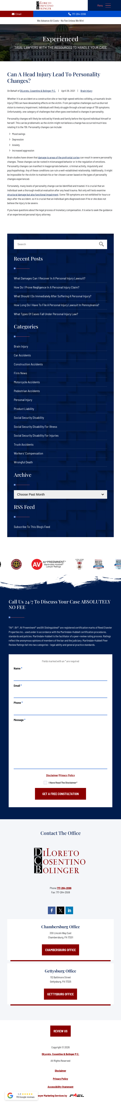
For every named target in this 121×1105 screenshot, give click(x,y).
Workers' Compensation (28, 453)
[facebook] (51, 910)
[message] (60, 745)
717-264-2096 (64, 888)
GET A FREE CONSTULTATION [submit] (60, 794)
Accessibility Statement (60, 1086)
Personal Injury (23, 400)
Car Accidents (22, 355)
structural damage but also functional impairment (32, 194)
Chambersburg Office (60, 926)
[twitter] (60, 910)
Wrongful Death (23, 462)
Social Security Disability (29, 417)
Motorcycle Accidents (27, 382)
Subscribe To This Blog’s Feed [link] (32, 527)
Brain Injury (86, 90)
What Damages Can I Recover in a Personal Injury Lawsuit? (49, 278)
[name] (60, 675)
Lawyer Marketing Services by (60, 1095)
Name (18, 668)
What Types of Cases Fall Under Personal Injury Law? (46, 314)
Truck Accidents (24, 444)
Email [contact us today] (17, 13)
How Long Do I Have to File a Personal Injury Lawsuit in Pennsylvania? (56, 305)
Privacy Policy (67, 775)
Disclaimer (52, 775)
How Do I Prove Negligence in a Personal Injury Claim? (46, 287)
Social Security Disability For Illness (35, 426)
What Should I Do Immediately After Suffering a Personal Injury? (52, 296)
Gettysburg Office (60, 970)
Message (19, 720)
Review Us (60, 1031)
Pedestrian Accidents (27, 391)
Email (18, 685)
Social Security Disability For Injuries (36, 435)
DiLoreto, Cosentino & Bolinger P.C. (38, 90)
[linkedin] (69, 910)
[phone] (60, 710)
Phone (18, 702)
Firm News (20, 373)
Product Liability (24, 409)
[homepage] (60, 861)
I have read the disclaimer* (63, 782)
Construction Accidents (28, 364)
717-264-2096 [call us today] (77, 13)
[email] (60, 692)
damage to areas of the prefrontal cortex (59, 157)
